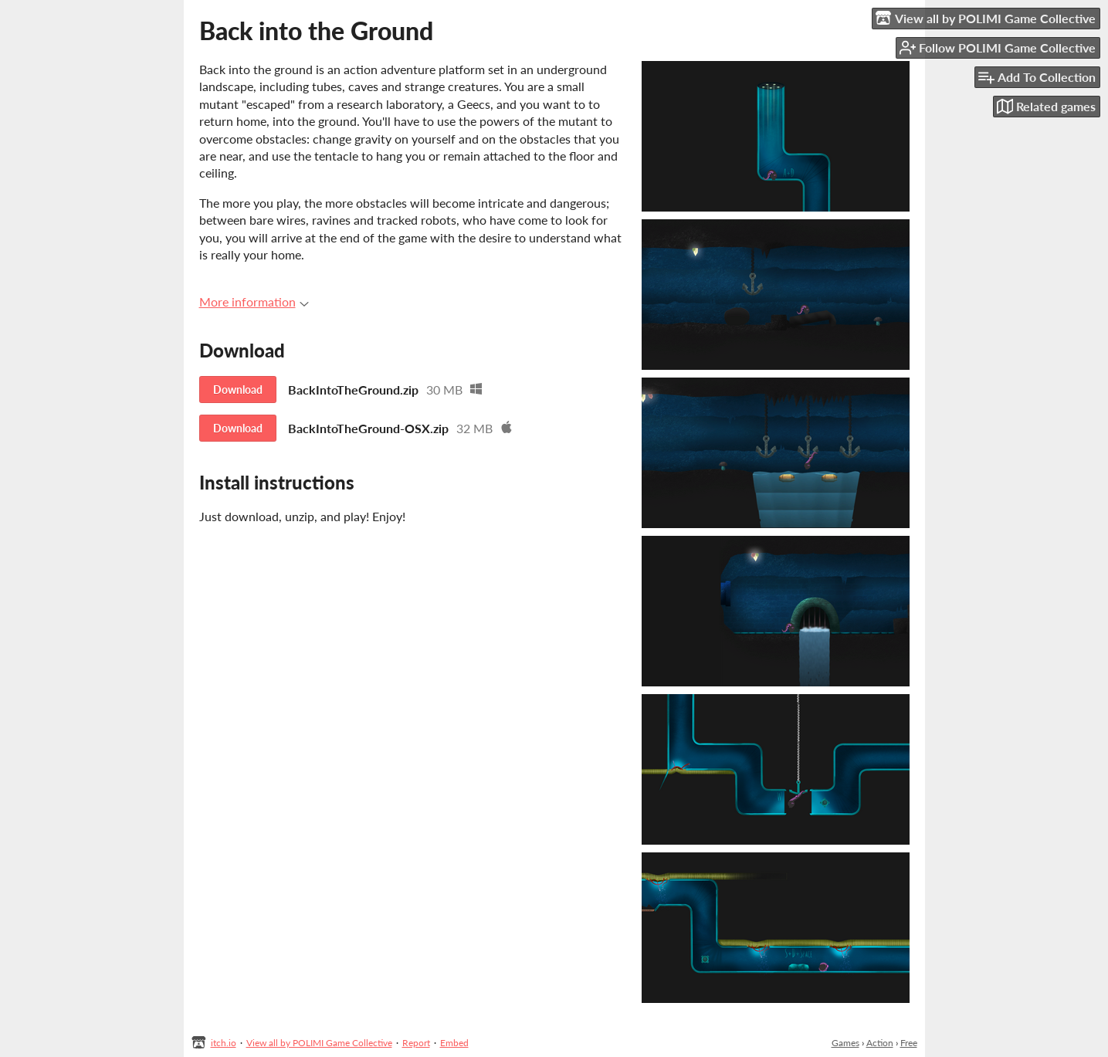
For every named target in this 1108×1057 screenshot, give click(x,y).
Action (879, 1043)
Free (908, 1043)
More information (254, 301)
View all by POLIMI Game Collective (319, 1043)
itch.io (223, 1043)
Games (845, 1043)
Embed (454, 1043)
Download (238, 389)
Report (416, 1043)
